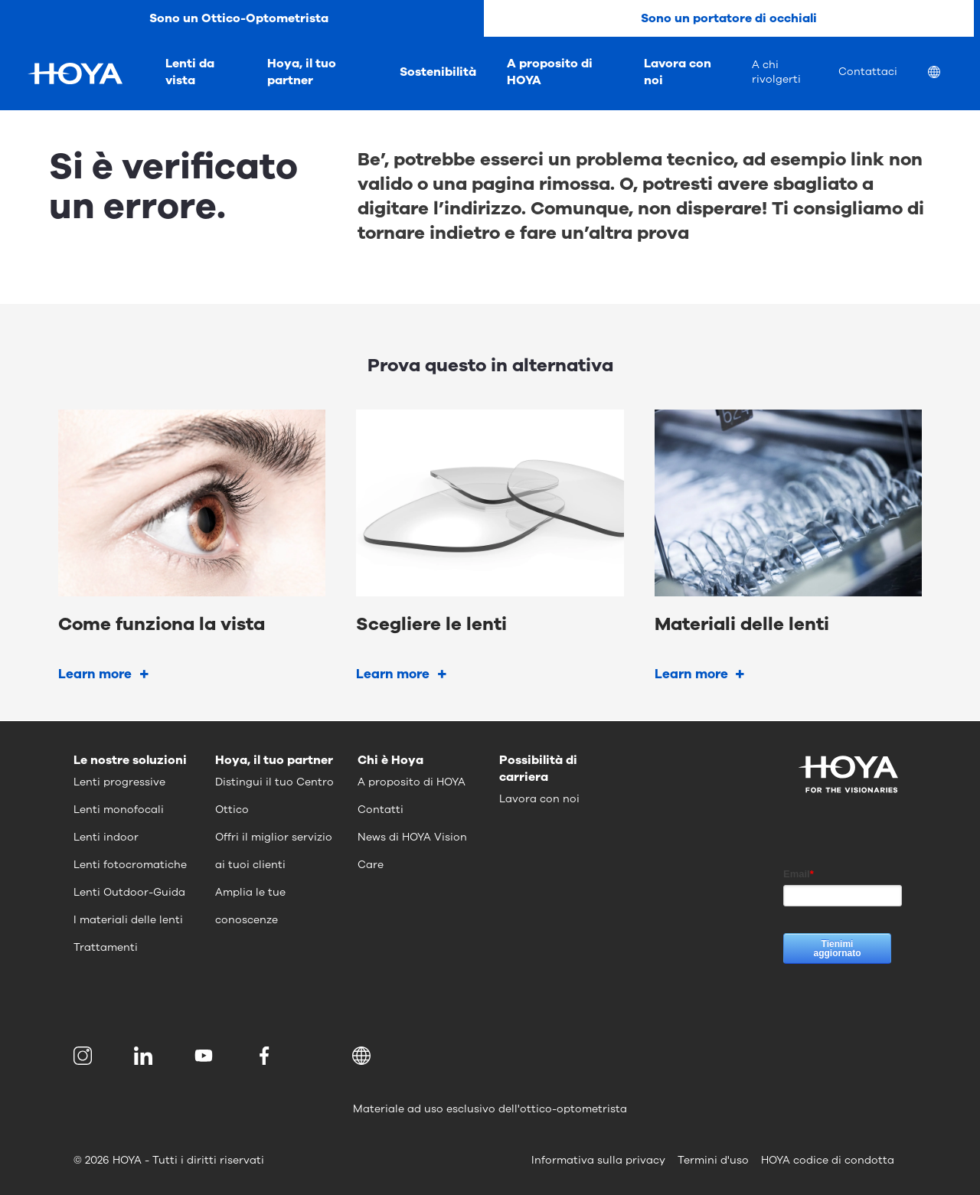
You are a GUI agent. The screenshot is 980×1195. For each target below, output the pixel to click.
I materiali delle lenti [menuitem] (128, 920)
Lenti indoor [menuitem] (106, 837)
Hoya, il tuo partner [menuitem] (301, 72)
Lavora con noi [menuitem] (677, 72)
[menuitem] (946, 74)
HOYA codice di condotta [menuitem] (827, 1160)
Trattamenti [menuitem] (106, 947)
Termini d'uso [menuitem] (713, 1160)
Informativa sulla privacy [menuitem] (598, 1160)
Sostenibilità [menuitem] (438, 72)
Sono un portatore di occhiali (729, 18)
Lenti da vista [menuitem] (189, 72)
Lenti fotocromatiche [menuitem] (130, 864)
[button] (364, 1055)
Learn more (95, 674)
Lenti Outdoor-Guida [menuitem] (129, 892)
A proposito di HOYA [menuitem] (550, 72)
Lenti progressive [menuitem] (119, 782)
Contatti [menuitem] (380, 809)
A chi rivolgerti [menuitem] (776, 72)
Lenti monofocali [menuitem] (119, 809)
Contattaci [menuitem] (867, 71)
